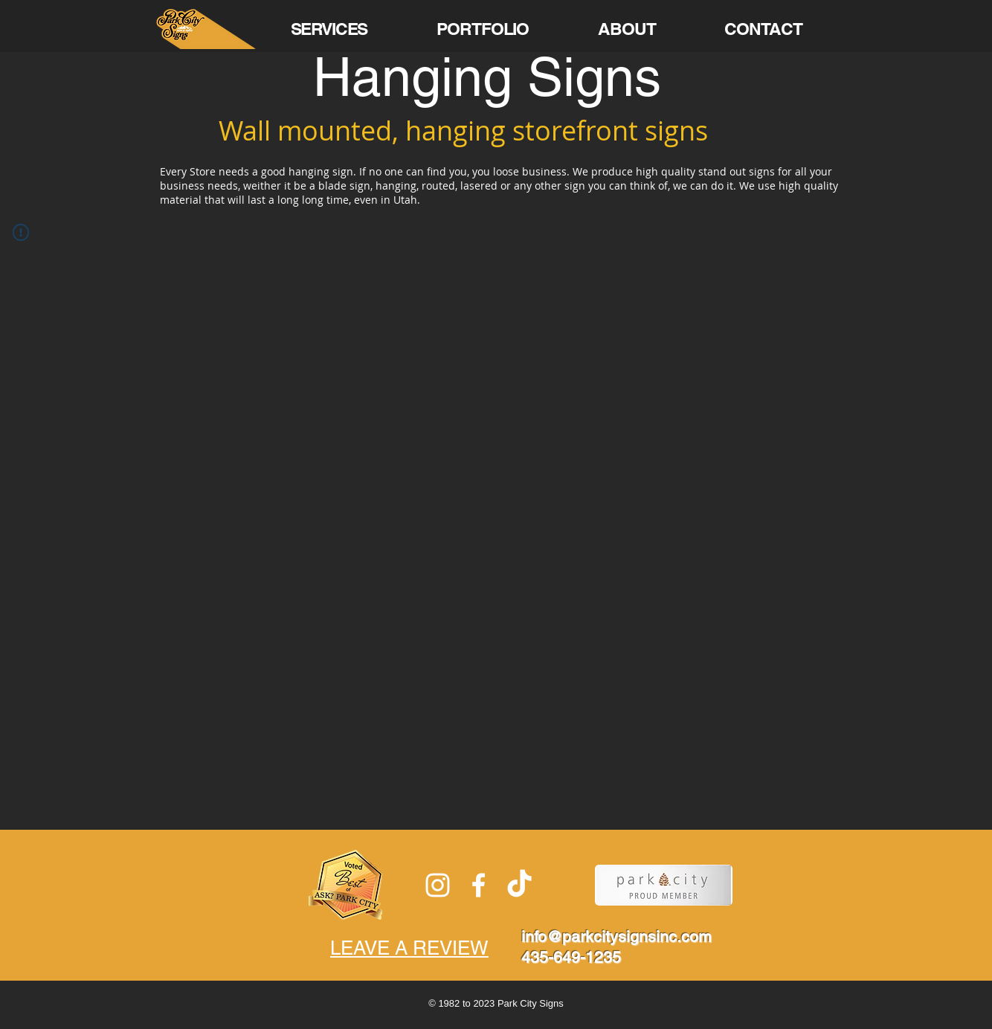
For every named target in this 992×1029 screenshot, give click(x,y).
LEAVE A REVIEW (409, 948)
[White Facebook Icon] (479, 885)
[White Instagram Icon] (438, 885)
